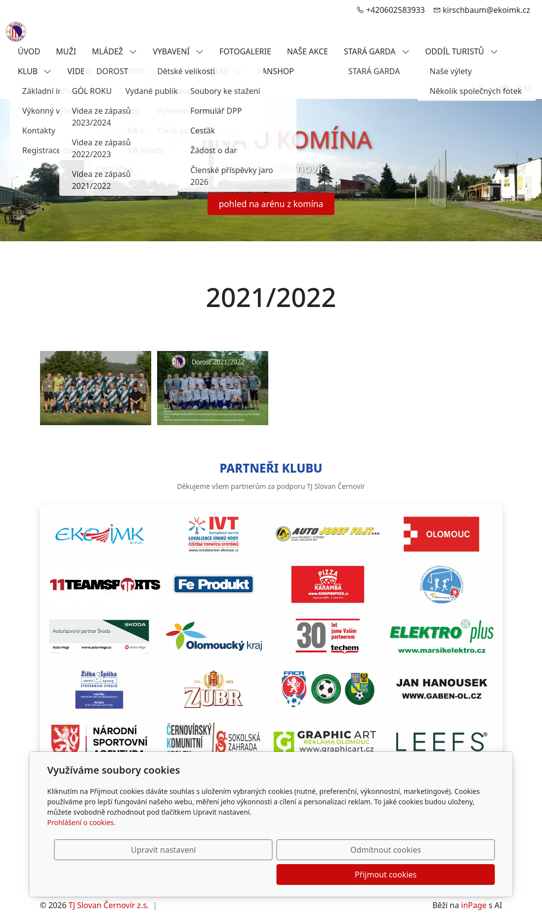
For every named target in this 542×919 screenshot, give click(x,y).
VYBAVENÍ (178, 51)
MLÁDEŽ (114, 51)
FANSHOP (276, 71)
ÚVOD (29, 51)
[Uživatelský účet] (481, 88)
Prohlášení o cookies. (81, 847)
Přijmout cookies (447, 874)
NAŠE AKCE (307, 51)
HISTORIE (145, 71)
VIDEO (86, 71)
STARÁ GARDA (377, 51)
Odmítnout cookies (348, 874)
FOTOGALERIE (245, 51)
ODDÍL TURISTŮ (461, 51)
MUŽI (66, 51)
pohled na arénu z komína (271, 204)
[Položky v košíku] (504, 88)
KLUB (34, 71)
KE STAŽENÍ (214, 71)
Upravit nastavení (249, 874)
